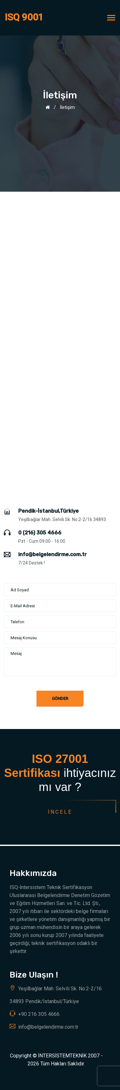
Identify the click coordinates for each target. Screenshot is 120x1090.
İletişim (67, 107)
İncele (60, 812)
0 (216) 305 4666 (39, 533)
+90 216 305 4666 (39, 1014)
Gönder (60, 698)
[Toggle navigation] (111, 18)
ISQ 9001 (24, 17)
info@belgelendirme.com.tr (52, 554)
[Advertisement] (60, 255)
